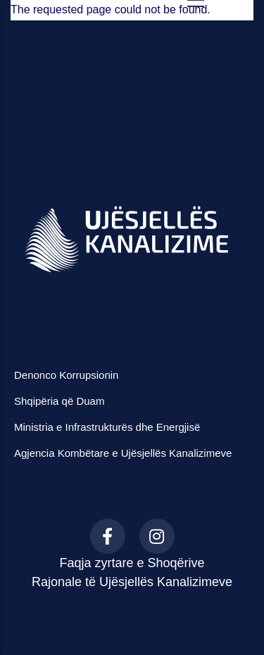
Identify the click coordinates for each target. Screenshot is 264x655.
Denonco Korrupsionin (66, 375)
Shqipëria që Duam (59, 401)
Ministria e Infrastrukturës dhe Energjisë (107, 427)
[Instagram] (157, 536)
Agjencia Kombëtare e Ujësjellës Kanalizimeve (123, 453)
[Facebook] (107, 536)
